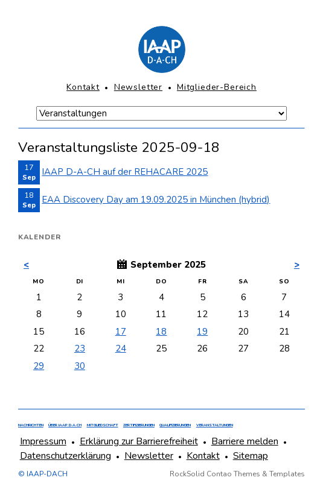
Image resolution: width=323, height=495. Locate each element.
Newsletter (138, 87)
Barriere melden (244, 441)
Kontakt (83, 87)
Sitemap (250, 455)
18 (161, 332)
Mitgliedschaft (102, 425)
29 (38, 366)
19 (202, 332)
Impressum (43, 441)
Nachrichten (30, 425)
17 (120, 332)
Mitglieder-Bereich (217, 87)
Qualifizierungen (175, 425)
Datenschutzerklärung (65, 455)
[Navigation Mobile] (161, 113)
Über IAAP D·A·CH (65, 425)
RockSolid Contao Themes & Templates (237, 474)
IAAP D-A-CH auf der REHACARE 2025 (125, 172)
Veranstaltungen (214, 425)
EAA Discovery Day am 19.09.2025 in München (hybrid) (156, 200)
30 (79, 366)
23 (79, 348)
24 (120, 348)
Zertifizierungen (139, 425)
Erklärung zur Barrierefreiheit (139, 441)
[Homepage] (161, 49)
